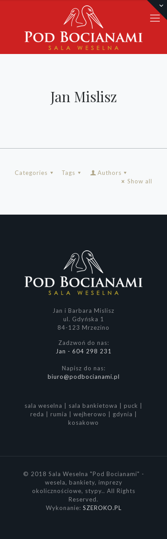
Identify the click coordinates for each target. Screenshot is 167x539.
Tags (72, 172)
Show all (135, 181)
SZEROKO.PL (102, 507)
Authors (109, 172)
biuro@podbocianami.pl (84, 376)
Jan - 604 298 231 (84, 351)
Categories (35, 172)
